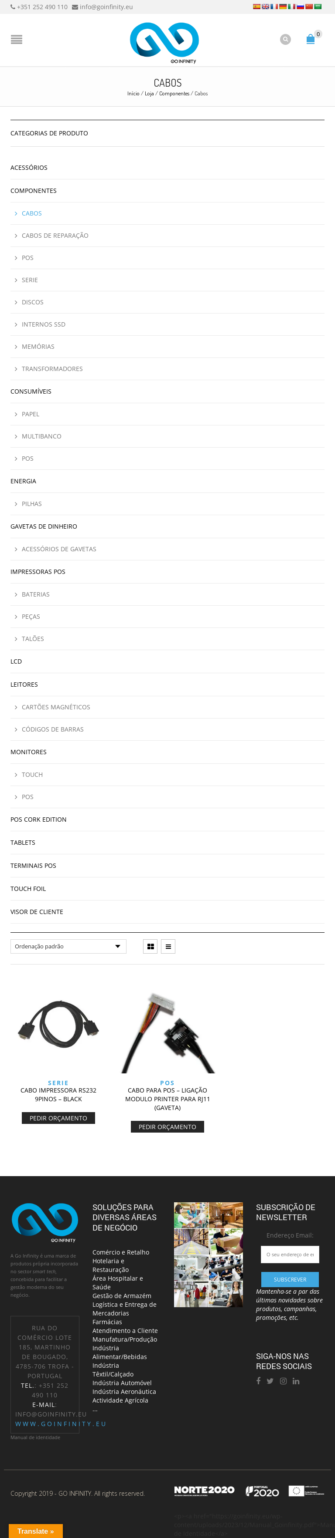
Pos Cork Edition (38, 819)
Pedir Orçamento (58, 1118)
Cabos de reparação (55, 235)
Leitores (24, 684)
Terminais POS (33, 865)
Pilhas (32, 503)
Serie (58, 1083)
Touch (32, 774)
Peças (31, 616)
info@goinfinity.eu (51, 1414)
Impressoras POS (37, 571)
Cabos (32, 213)
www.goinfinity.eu (61, 1424)
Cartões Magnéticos (56, 707)
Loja (149, 93)
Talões (33, 638)
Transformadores (52, 368)
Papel (30, 414)
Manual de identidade (35, 1437)
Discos (33, 302)
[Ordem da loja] (68, 946)
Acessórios (29, 167)
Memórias (38, 346)
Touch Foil (28, 888)
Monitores (28, 752)
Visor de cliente (36, 911)
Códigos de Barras (53, 729)
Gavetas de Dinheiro (43, 526)
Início (133, 93)
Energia (23, 481)
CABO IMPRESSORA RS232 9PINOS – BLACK (58, 1094)
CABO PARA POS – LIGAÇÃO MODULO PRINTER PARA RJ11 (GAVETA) (167, 1099)
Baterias (36, 594)
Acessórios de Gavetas (59, 549)
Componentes (174, 93)
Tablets (22, 842)
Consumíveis (30, 391)
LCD (16, 661)
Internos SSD (43, 324)
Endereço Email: (290, 1235)
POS (167, 1083)
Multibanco (42, 436)
